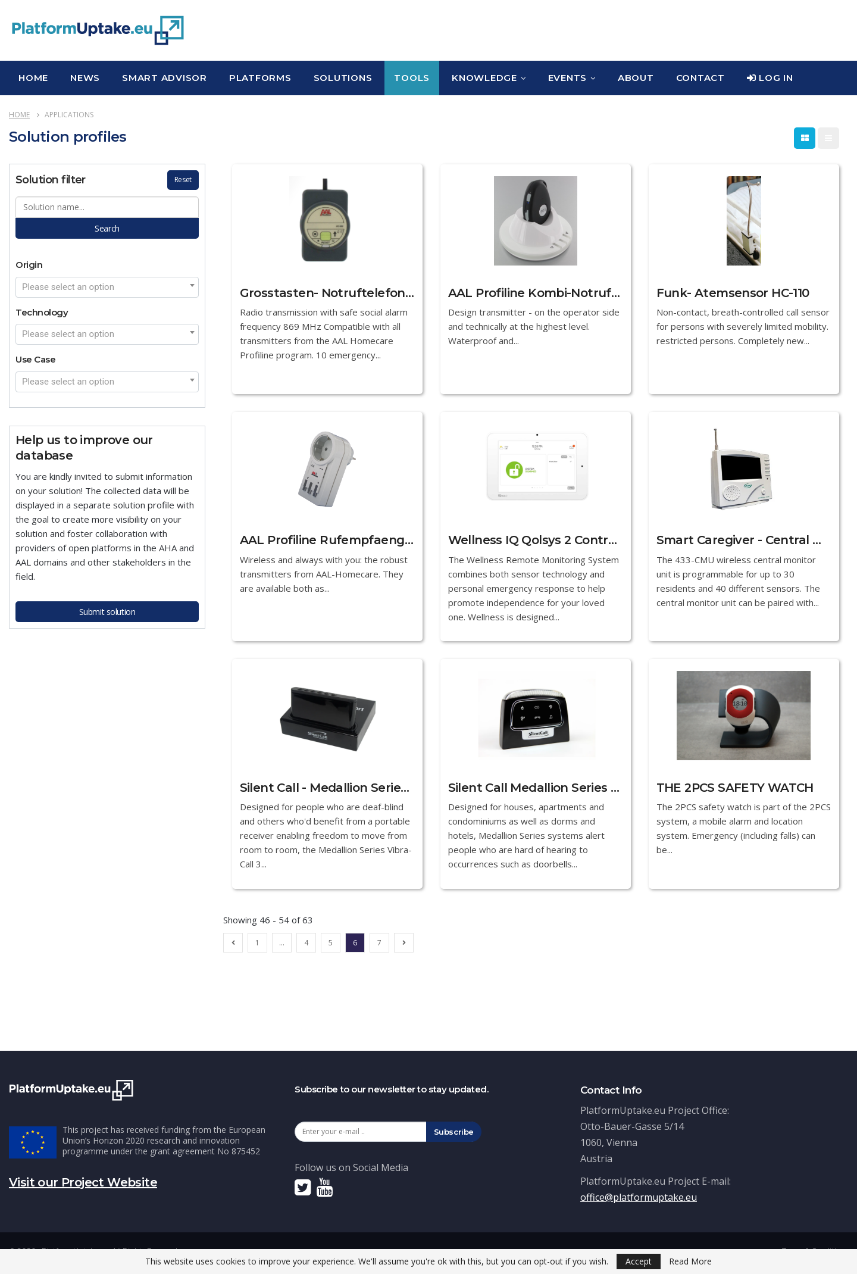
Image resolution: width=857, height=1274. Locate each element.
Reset (183, 179)
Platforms (260, 77)
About (636, 77)
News (85, 77)
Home (33, 77)
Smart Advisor (164, 77)
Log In (770, 77)
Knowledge (484, 77)
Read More (690, 1261)
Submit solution (107, 611)
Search (107, 228)
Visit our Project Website (83, 1182)
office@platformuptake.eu (638, 1197)
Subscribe (454, 1131)
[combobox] (107, 287)
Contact (700, 77)
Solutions (343, 77)
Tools (412, 77)
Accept (638, 1261)
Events (567, 77)
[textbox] (107, 287)
